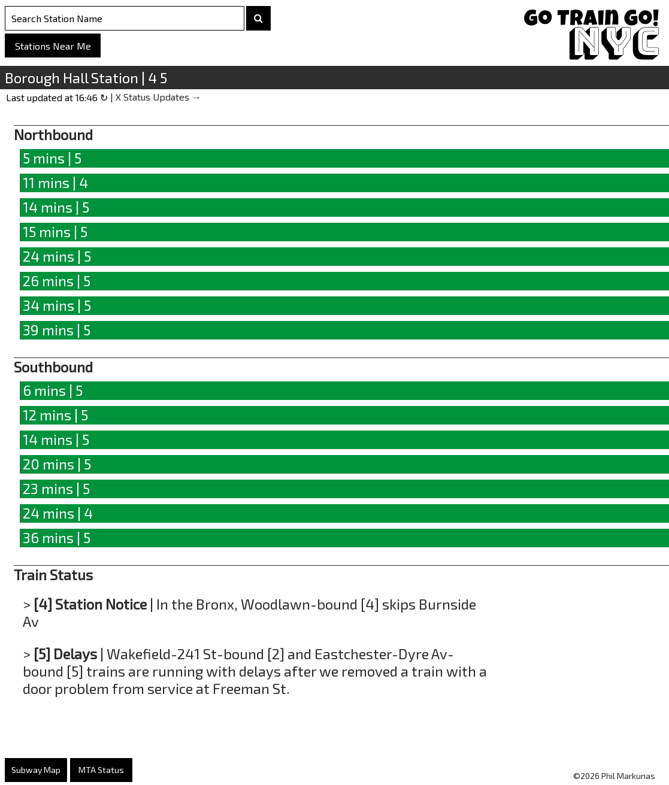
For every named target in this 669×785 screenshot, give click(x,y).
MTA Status (101, 770)
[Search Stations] (124, 18)
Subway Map (35, 770)
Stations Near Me (53, 45)
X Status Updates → (158, 96)
